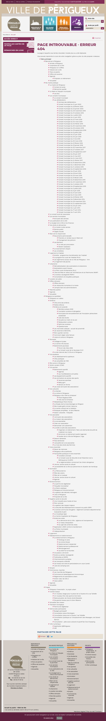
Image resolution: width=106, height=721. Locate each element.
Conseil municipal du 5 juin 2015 (69, 190)
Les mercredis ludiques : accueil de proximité (69, 328)
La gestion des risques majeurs (64, 505)
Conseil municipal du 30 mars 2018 (70, 141)
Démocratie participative (58, 609)
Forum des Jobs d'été (65, 348)
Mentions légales (79, 711)
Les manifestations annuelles (68, 374)
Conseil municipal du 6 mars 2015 (69, 195)
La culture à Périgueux (61, 393)
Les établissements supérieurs (64, 356)
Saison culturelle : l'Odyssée (63, 412)
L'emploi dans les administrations (65, 287)
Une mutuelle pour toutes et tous (65, 501)
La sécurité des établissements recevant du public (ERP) (73, 507)
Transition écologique (57, 604)
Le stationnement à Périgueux (64, 537)
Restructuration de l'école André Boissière (68, 598)
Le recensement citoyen (62, 249)
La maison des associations (63, 419)
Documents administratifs (62, 236)
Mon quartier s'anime (61, 333)
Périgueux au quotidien (53, 296)
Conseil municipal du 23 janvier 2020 (70, 108)
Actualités (53, 80)
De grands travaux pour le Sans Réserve (67, 600)
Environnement (55, 481)
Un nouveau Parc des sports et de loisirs (67, 596)
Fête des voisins (59, 473)
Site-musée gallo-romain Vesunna (65, 406)
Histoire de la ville (55, 70)
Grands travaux (55, 591)
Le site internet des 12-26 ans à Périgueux (68, 352)
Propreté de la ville (60, 497)
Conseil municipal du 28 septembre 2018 (72, 130)
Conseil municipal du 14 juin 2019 (69, 117)
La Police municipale (61, 529)
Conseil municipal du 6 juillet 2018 (69, 132)
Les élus (56, 93)
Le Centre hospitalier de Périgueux (65, 516)
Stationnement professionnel (68, 546)
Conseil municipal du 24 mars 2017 (70, 158)
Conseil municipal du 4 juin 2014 (69, 208)
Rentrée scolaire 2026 (65, 309)
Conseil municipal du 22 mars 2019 (70, 119)
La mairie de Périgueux (57, 85)
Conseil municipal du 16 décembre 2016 (71, 162)
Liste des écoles (63, 318)
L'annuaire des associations (63, 417)
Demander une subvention (63, 425)
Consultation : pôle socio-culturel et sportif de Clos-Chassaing (74, 622)
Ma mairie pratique (51, 83)
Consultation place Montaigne (64, 613)
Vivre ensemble (55, 447)
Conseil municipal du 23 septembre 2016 (72, 169)
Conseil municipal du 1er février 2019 (70, 124)
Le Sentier (57, 391)
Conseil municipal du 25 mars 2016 (70, 175)
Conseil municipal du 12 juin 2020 (69, 104)
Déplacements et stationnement (61, 535)
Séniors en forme (64, 384)
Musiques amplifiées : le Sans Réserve (66, 410)
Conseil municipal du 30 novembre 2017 (72, 147)
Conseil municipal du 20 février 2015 (70, 197)
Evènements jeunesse (61, 346)
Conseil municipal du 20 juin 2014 (69, 205)
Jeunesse (53, 339)
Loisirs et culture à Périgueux (63, 337)
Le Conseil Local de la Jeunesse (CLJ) (70, 350)
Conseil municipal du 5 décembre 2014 (71, 199)
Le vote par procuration (66, 244)
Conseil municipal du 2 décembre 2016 (71, 165)
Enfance (52, 300)
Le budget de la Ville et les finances (62, 223)
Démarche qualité (60, 89)
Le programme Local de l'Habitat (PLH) (67, 257)
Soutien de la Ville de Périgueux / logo (71, 436)
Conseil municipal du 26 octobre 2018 (71, 128)
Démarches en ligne (14, 50)
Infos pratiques (59, 359)
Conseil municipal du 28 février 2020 (70, 106)
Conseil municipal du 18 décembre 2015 (71, 180)
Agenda (52, 76)
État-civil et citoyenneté (57, 234)
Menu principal (46, 59)
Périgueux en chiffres (57, 67)
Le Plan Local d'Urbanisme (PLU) (65, 270)
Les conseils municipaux (58, 96)
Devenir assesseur (64, 246)
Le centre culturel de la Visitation (65, 408)
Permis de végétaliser (61, 606)
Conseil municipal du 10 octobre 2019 (71, 113)
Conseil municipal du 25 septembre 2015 (72, 186)
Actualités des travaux (57, 602)
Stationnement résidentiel (67, 544)
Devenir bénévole (60, 438)
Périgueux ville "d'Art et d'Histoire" (65, 395)
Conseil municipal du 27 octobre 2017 (71, 149)
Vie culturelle (54, 389)
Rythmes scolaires (64, 324)
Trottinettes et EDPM (61, 557)
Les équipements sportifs (62, 376)
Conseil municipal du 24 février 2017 (70, 160)
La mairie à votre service (62, 227)
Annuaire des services (61, 218)
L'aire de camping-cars (61, 566)
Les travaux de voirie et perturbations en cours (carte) (72, 563)
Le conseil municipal (61, 98)
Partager (42, 636)
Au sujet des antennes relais (67, 525)
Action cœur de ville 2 (61, 578)
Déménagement (64, 548)
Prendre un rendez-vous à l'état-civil (70, 238)
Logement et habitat (57, 253)
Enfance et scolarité (60, 307)
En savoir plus (48, 718)
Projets (47, 587)
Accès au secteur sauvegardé (63, 555)
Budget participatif (60, 611)
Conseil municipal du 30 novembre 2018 (72, 126)
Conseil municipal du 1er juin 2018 (69, 136)
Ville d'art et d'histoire (65, 399)
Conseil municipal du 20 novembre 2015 (72, 182)
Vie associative (54, 415)
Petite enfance (59, 305)
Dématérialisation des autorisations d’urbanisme (70, 266)
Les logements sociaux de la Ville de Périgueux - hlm (72, 259)
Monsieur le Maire (17, 688)
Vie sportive (53, 367)
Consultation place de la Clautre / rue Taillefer (69, 615)
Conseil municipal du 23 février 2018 (70, 143)
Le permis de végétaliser (62, 484)
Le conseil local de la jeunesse (60, 214)
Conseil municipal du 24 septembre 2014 (72, 203)
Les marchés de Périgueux (63, 572)
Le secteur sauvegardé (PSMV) (64, 274)
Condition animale (64, 456)
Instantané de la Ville (57, 65)
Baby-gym (61, 382)
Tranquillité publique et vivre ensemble (67, 453)
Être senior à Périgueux (57, 363)
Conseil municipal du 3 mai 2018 (69, 139)
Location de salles (56, 279)
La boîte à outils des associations (65, 428)
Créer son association (61, 423)
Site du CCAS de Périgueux (73, 663)
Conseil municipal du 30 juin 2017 (69, 154)
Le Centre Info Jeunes (61, 343)
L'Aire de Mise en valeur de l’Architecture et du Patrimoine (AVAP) (76, 272)
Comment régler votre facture (64, 335)
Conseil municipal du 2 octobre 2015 (70, 184)
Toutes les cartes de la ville (14, 45)
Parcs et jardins (55, 72)
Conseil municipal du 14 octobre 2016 (71, 167)
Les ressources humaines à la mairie (66, 285)
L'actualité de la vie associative (64, 443)
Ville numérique (55, 624)
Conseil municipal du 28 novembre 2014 (72, 201)
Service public (58, 229)
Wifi (55, 628)
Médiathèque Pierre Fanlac (63, 402)
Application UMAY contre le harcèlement (68, 527)
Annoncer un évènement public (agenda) (72, 434)
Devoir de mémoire (60, 449)
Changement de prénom (67, 240)
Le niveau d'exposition (65, 522)
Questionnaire (63, 326)
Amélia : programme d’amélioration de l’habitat (70, 255)
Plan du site (91, 711)
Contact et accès (59, 87)
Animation (53, 468)
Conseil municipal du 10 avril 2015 (69, 193)
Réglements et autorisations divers (65, 576)
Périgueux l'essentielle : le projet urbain (63, 589)
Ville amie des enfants (61, 303)
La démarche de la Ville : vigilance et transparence (75, 520)
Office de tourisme (56, 74)
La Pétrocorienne (60, 471)
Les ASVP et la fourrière (66, 550)
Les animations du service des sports (66, 378)
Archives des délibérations (67, 102)
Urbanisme (53, 264)
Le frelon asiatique (60, 488)
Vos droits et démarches (58, 225)
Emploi (52, 568)
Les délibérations (60, 100)
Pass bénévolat (59, 441)
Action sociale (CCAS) (57, 365)
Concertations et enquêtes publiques (66, 277)
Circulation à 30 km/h (61, 553)
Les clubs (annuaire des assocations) (66, 387)
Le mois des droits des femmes (64, 445)
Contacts (99, 711)
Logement (53, 533)
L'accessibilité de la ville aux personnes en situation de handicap (75, 466)
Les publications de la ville (58, 221)
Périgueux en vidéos (56, 298)
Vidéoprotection (59, 531)
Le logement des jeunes (62, 262)
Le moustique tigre (60, 514)
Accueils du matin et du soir (67, 320)
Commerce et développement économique (69, 574)
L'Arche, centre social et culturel (64, 464)
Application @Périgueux (62, 626)
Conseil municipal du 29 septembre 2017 (72, 152)
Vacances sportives (64, 380)
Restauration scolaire (65, 322)
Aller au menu (10, 1)
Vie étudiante (54, 354)
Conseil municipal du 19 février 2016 (70, 177)
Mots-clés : (91, 18)
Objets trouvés (59, 231)
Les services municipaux (58, 216)
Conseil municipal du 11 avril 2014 (69, 212)
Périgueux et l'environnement (64, 490)
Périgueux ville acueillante (63, 451)
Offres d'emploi (55, 281)
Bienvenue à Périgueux (53, 61)
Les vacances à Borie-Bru (62, 330)
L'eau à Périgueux (60, 494)
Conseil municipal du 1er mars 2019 (70, 121)
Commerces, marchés (57, 570)
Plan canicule (58, 503)
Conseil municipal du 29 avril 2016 (69, 173)
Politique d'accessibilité (33, 1)
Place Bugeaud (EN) (65, 397)
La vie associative (59, 421)
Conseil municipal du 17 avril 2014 (69, 210)
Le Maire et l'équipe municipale (60, 91)
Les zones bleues (64, 542)
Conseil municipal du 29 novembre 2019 (72, 111)
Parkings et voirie (64, 540)
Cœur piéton (58, 581)
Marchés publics (55, 290)
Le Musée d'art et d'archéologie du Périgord (68, 404)
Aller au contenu (20, 1)
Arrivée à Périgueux (56, 63)
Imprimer (98, 38)
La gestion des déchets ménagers (65, 492)
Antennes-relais (59, 518)
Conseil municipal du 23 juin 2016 (69, 171)
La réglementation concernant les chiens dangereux (76, 462)
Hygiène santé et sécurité (58, 499)
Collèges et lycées (60, 341)
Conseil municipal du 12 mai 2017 (69, 156)
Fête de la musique (60, 475)
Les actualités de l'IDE (61, 361)
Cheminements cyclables (62, 559)
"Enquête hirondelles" (61, 486)
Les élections (58, 242)
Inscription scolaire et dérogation (69, 311)
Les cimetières (59, 251)
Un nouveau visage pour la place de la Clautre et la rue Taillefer (75, 594)
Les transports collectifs (62, 561)
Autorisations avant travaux (63, 268)
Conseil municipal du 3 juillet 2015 (69, 188)
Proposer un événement (62, 78)
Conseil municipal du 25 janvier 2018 (70, 145)
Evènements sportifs (61, 369)
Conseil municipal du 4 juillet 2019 (69, 115)
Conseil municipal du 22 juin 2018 (69, 134)
